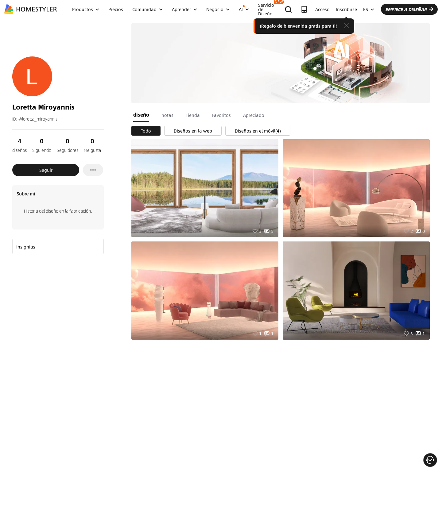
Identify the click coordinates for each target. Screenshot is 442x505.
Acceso (322, 9)
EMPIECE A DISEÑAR (409, 9)
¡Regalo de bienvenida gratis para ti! (298, 26)
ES (368, 9)
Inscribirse (346, 9)
